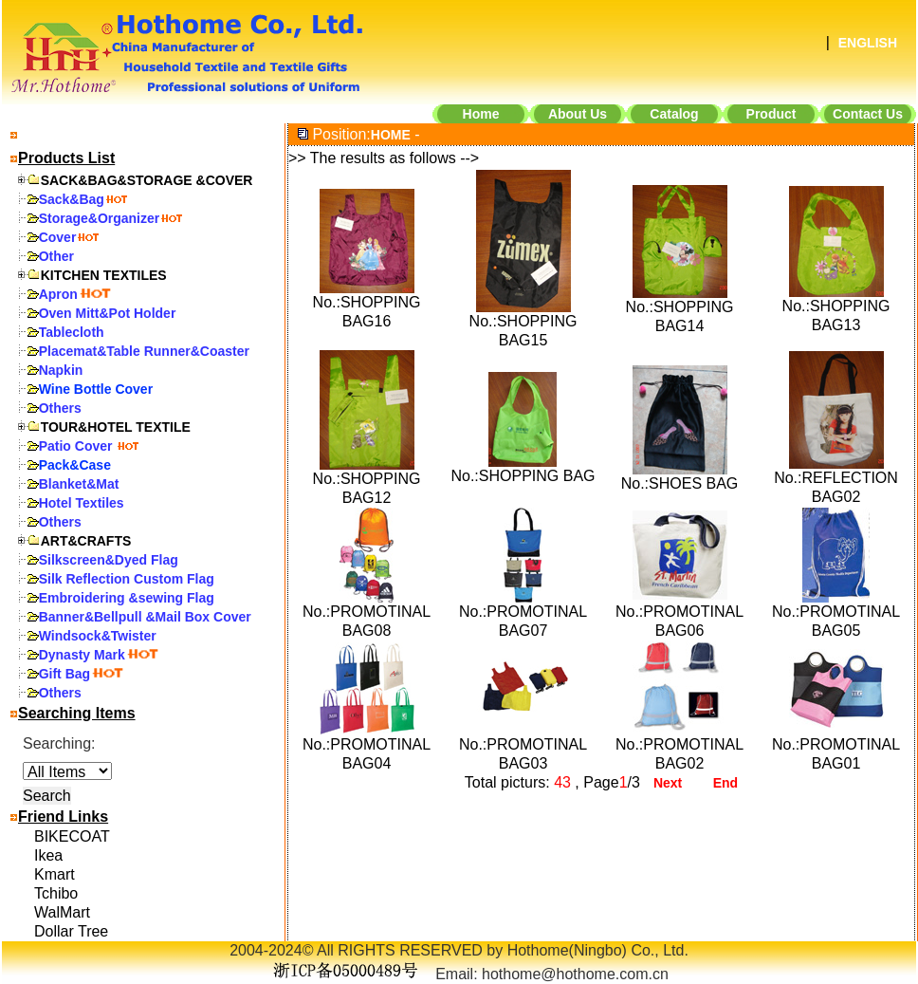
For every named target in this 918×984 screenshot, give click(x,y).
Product (771, 113)
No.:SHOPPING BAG (522, 476)
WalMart (62, 912)
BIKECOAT (72, 836)
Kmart (54, 874)
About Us (577, 113)
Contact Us (868, 113)
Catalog (674, 113)
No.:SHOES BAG (680, 483)
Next (667, 782)
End (725, 782)
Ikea (48, 855)
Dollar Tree (71, 931)
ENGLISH (867, 42)
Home (481, 113)
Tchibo (56, 893)
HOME (391, 134)
